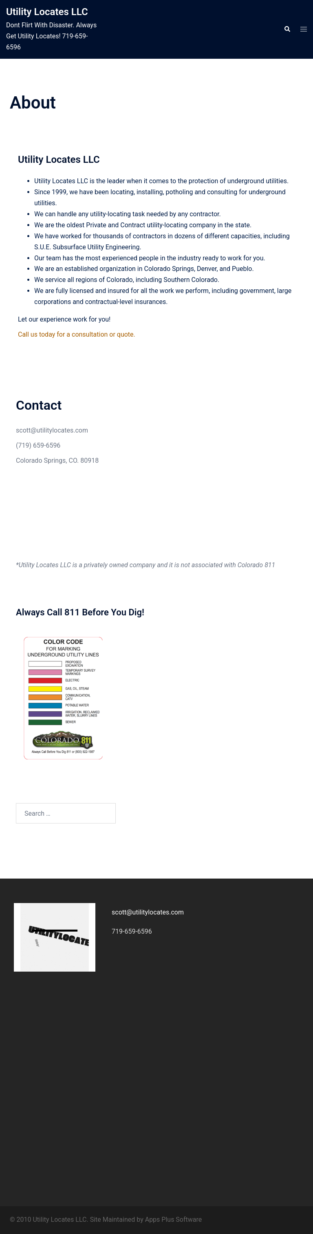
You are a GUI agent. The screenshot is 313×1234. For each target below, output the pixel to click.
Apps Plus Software (173, 1219)
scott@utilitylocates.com (52, 430)
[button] (287, 29)
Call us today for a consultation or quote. (76, 334)
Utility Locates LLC (47, 12)
